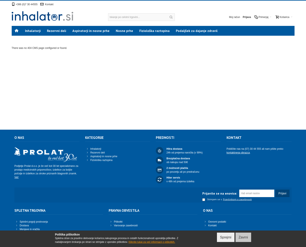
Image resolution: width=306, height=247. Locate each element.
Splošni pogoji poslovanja (34, 221)
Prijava (247, 17)
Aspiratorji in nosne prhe (103, 156)
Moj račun (234, 17)
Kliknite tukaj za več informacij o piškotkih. (151, 242)
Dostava (24, 225)
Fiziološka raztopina (101, 160)
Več (16, 177)
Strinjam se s (212, 199)
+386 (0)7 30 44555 (27, 4)
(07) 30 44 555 (253, 148)
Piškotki (118, 221)
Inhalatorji (95, 148)
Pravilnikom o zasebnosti (237, 199)
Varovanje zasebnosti (126, 225)
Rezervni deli (97, 152)
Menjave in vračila (30, 229)
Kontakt (49, 4)
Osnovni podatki (217, 221)
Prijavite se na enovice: (219, 193)
